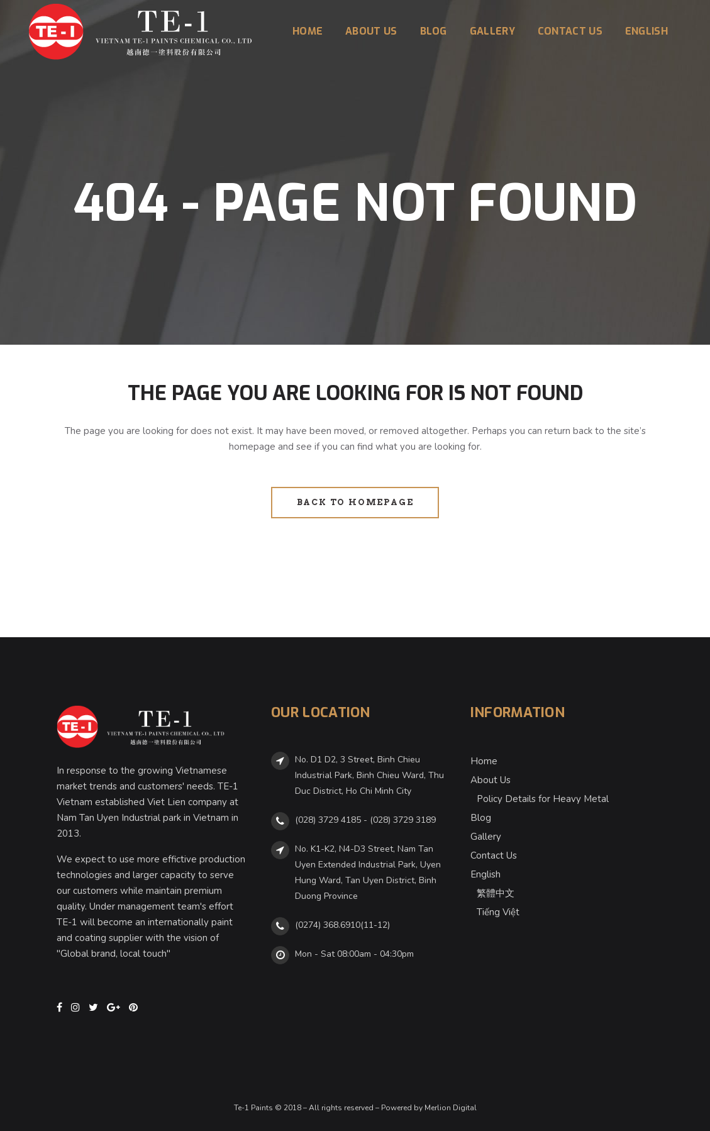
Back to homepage (355, 502)
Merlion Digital (450, 1108)
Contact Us (493, 855)
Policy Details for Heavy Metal (543, 799)
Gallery (485, 836)
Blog (480, 817)
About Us (490, 780)
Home (483, 761)
